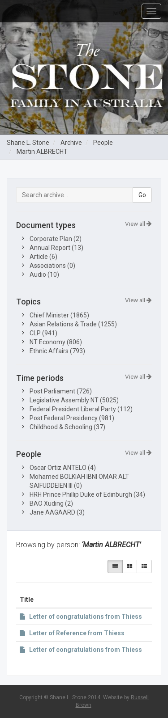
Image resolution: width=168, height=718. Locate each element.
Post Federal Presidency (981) (72, 418)
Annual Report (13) (56, 247)
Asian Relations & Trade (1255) (73, 324)
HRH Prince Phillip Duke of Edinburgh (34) (87, 494)
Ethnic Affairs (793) (57, 351)
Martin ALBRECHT (42, 151)
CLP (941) (43, 333)
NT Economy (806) (56, 342)
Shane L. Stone (28, 142)
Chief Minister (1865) (59, 315)
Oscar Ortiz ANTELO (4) (63, 467)
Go (142, 195)
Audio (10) (44, 274)
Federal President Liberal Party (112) (81, 409)
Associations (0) (52, 265)
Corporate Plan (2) (56, 238)
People (103, 142)
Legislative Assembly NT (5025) (74, 400)
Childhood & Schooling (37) (67, 427)
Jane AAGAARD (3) (57, 512)
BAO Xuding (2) (51, 503)
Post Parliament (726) (61, 391)
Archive (71, 142)
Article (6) (43, 256)
